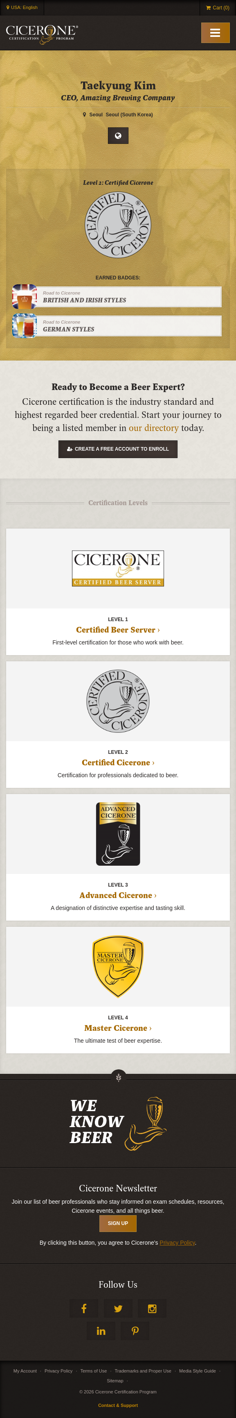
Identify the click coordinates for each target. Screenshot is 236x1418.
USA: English (24, 7)
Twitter (118, 1308)
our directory (154, 428)
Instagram (152, 1308)
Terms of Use (94, 1370)
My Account (25, 1370)
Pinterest (135, 1331)
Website (118, 135)
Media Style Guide (197, 1370)
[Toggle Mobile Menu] (215, 33)
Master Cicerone (115, 1028)
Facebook (84, 1308)
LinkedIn (101, 1331)
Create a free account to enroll (122, 449)
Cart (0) (221, 8)
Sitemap (115, 1380)
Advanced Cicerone (115, 895)
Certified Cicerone (116, 762)
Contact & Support (118, 1405)
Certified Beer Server (115, 630)
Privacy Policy (177, 1242)
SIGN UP (118, 1223)
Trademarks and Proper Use (143, 1370)
